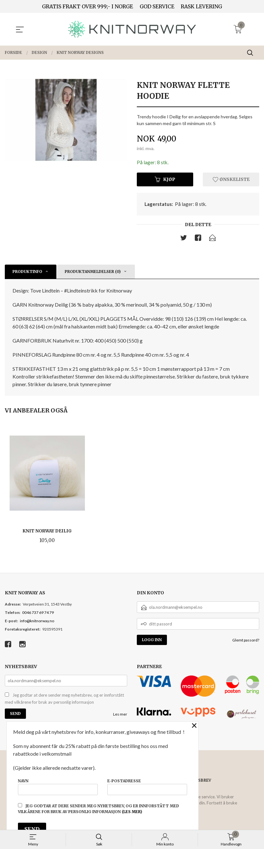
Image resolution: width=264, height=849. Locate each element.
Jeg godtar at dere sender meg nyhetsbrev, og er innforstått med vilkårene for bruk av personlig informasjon (64, 699)
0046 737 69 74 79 (38, 613)
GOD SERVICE (157, 6)
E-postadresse (147, 786)
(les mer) (132, 811)
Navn (58, 786)
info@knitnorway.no (37, 621)
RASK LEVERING (201, 6)
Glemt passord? (245, 640)
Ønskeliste (231, 180)
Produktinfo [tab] (27, 272)
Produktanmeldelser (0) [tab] (93, 272)
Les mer (120, 715)
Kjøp (165, 180)
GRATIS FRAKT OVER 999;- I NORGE (87, 6)
